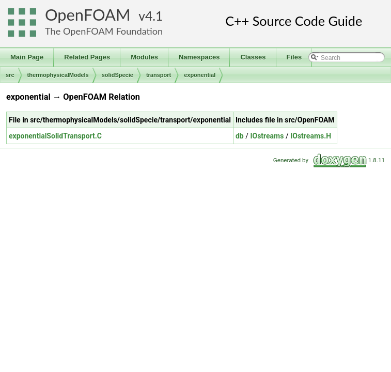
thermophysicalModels (58, 75)
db (240, 136)
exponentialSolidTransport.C (55, 136)
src (10, 75)
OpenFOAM (88, 14)
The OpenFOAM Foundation (104, 31)
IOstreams (267, 136)
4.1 (154, 15)
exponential (199, 75)
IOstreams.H (310, 136)
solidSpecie (117, 75)
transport (158, 75)
